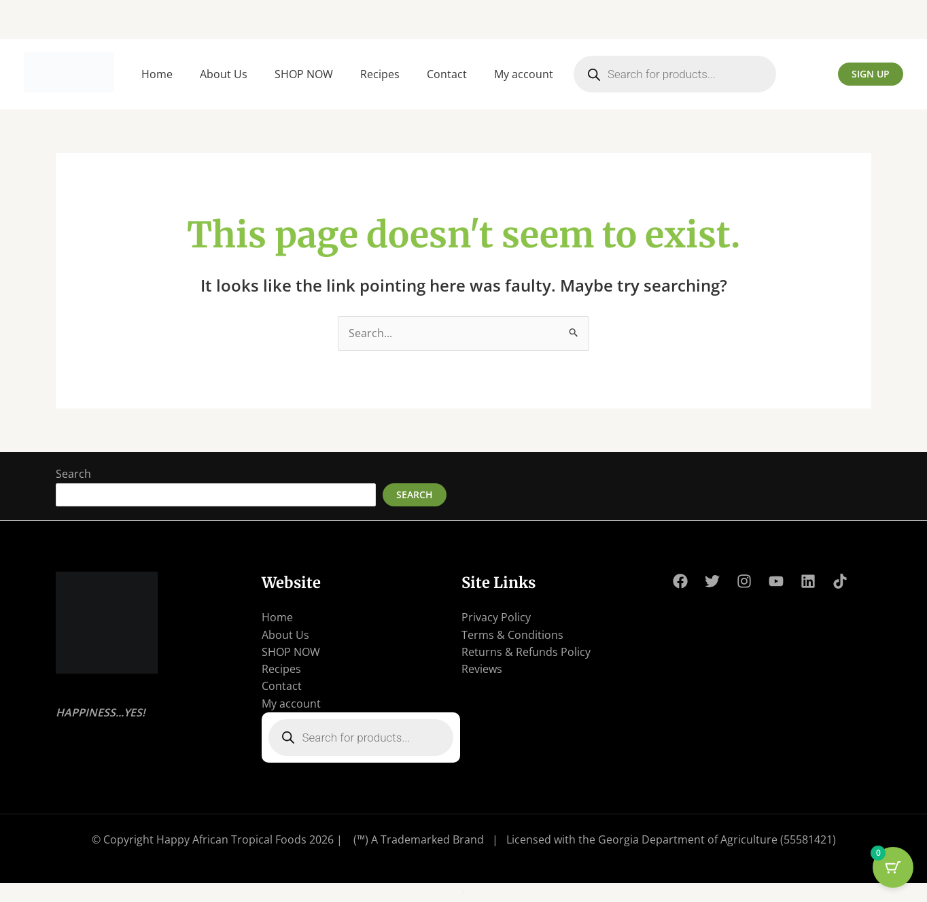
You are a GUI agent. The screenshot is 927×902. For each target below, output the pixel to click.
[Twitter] (712, 581)
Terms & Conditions (512, 634)
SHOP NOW (304, 74)
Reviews (481, 670)
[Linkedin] (808, 581)
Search (73, 474)
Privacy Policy (496, 617)
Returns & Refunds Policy (526, 652)
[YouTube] (776, 581)
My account (523, 74)
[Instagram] (744, 581)
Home (157, 74)
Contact (447, 74)
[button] (870, 74)
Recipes (380, 74)
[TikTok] (840, 581)
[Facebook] (680, 581)
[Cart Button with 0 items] (893, 868)
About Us (223, 74)
